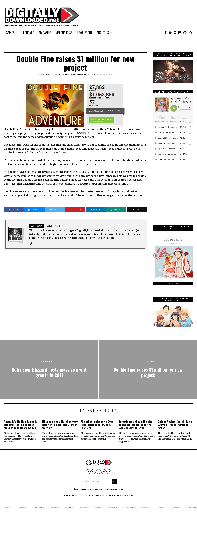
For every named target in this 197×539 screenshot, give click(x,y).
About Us (103, 32)
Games (10, 32)
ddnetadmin (46, 74)
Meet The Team (86, 495)
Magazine (45, 32)
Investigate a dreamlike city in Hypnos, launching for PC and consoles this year (135, 424)
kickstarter (83, 74)
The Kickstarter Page (17, 144)
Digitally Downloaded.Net (114, 489)
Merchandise (64, 32)
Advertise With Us (69, 495)
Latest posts (53, 225)
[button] (114, 481)
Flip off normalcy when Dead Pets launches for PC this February (97, 424)
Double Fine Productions (65, 74)
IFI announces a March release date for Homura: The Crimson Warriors (60, 424)
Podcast (28, 32)
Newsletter (84, 32)
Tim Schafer (96, 74)
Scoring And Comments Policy (123, 495)
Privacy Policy (101, 495)
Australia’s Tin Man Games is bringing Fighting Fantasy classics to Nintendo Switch (20, 424)
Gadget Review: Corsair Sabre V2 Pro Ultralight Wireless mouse (175, 424)
